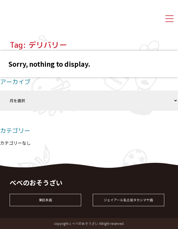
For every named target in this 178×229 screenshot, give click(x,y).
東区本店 (45, 199)
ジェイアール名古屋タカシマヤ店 (128, 199)
